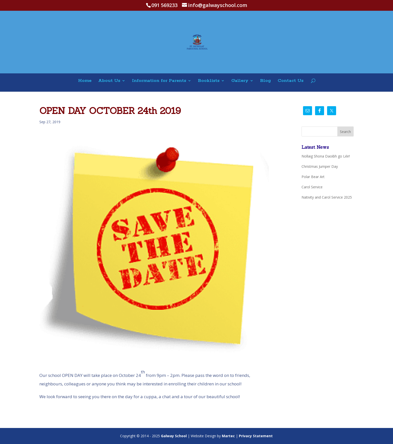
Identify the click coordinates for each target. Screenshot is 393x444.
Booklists (209, 81)
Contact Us (291, 81)
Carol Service (312, 187)
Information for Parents (159, 81)
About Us (109, 81)
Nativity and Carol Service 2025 (327, 197)
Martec (228, 435)
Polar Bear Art (313, 176)
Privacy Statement (256, 435)
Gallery (239, 81)
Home (84, 81)
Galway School (174, 435)
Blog (265, 81)
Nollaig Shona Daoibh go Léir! (326, 156)
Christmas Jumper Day (320, 166)
